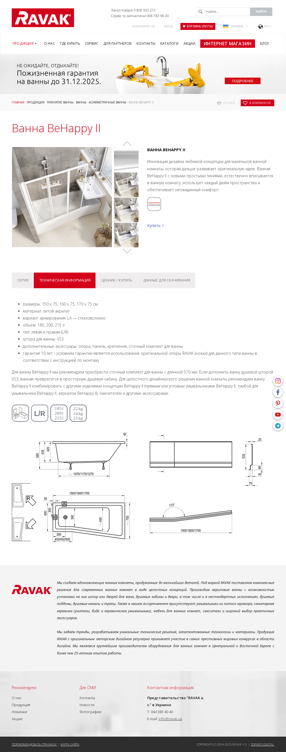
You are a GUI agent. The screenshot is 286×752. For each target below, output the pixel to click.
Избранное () (143, 26)
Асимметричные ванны (107, 102)
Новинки (19, 711)
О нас (17, 697)
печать (229, 103)
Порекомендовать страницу (34, 744)
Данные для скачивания (166, 280)
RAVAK (43, 17)
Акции (17, 718)
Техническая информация (64, 280)
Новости (87, 704)
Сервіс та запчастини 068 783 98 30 (140, 15)
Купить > (155, 225)
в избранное (260, 103)
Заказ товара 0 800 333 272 (133, 10)
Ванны (81, 102)
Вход (169, 26)
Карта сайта (70, 744)
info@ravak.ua (170, 718)
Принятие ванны (60, 102)
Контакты (87, 697)
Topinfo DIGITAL (262, 744)
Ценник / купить (116, 280)
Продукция (35, 102)
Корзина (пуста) (198, 26)
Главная (18, 102)
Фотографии (90, 711)
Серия (22, 280)
